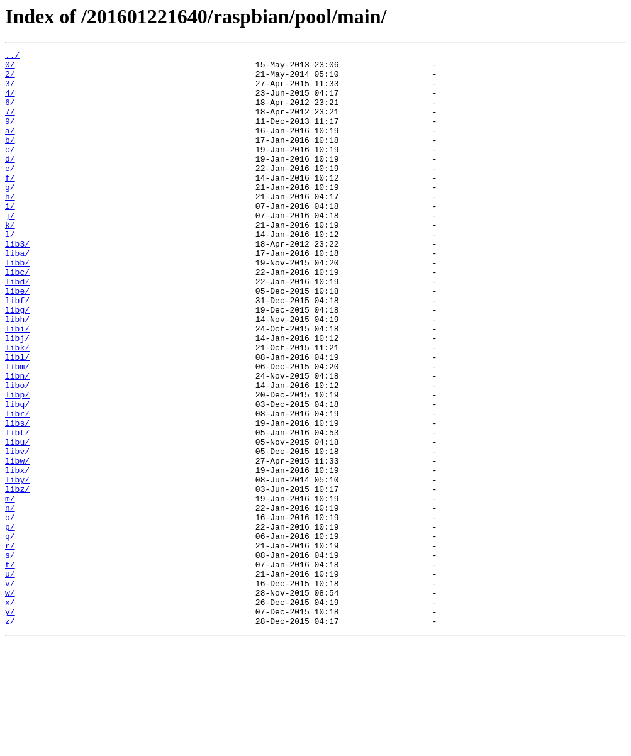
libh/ (17, 373)
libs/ (17, 498)
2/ (10, 79)
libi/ (17, 385)
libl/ (17, 419)
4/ (10, 102)
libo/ (17, 453)
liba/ (17, 294)
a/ (10, 147)
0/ (10, 68)
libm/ (17, 430)
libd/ (17, 328)
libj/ (17, 396)
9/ (10, 136)
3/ (10, 90)
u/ (10, 679)
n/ (10, 600)
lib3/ (17, 283)
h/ (10, 226)
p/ (10, 622)
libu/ (17, 520)
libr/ (17, 486)
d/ (10, 181)
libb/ (17, 305)
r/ (10, 645)
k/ (10, 260)
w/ (10, 702)
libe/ (17, 339)
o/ (10, 611)
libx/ (17, 554)
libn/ (17, 441)
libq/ (17, 475)
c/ (10, 169)
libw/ (17, 543)
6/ (10, 113)
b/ (10, 158)
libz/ (17, 577)
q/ (10, 634)
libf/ (17, 351)
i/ (10, 237)
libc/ (17, 317)
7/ (10, 124)
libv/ (17, 532)
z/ (10, 736)
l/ (10, 271)
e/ (10, 192)
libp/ (17, 464)
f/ (10, 203)
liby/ (17, 566)
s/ (10, 656)
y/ (10, 724)
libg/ (17, 362)
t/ (10, 668)
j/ (10, 249)
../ (12, 56)
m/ (10, 588)
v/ (10, 690)
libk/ (17, 407)
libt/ (17, 509)
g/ (10, 215)
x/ (10, 713)
